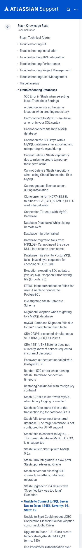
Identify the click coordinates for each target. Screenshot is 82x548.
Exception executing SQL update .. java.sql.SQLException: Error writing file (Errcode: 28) (48, 275)
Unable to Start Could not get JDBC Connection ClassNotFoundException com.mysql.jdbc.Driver (49, 521)
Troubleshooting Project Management (45, 70)
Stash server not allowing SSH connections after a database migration (44, 475)
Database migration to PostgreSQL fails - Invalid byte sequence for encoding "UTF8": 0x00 (47, 260)
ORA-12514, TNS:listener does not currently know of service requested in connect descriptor (48, 349)
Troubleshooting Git (33, 44)
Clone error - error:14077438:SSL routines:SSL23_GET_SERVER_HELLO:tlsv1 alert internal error (52, 201)
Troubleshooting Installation (38, 50)
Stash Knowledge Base (32, 25)
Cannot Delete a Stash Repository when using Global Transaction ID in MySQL (48, 175)
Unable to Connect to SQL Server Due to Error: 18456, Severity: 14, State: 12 (46, 506)
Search (68, 9)
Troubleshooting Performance (40, 64)
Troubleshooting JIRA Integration (42, 57)
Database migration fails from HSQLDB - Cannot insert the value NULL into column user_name (46, 244)
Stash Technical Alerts (35, 37)
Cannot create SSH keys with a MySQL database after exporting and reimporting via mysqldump (48, 144)
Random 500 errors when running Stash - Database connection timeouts (46, 375)
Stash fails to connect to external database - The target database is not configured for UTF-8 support (49, 423)
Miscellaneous (29, 83)
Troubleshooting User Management (43, 77)
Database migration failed (41, 233)
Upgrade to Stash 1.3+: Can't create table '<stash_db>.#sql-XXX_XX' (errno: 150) (47, 536)
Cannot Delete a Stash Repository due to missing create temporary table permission (46, 159)
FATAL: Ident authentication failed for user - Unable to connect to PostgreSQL (49, 290)
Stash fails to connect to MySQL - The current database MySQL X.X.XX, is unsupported (49, 438)
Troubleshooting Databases (38, 90)
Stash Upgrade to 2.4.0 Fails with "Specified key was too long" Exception (46, 490)
